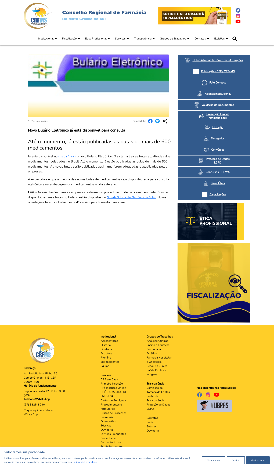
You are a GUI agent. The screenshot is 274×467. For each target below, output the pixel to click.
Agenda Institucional (218, 94)
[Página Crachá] (194, 15)
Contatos (200, 39)
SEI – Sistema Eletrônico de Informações (218, 60)
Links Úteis (218, 183)
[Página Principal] (43, 350)
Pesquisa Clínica (157, 366)
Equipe (105, 366)
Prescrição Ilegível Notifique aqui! (217, 116)
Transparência (143, 39)
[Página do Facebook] (242, 10)
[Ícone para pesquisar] (234, 39)
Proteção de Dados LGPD (218, 161)
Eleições (219, 39)
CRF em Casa (109, 379)
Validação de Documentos (217, 105)
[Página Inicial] (38, 15)
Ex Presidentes (110, 362)
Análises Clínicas (157, 341)
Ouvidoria (107, 430)
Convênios (217, 150)
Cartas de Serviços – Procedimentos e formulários (113, 405)
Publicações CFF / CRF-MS (218, 71)
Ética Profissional (96, 39)
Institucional (46, 39)
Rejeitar (236, 460)
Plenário (106, 358)
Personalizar (213, 460)
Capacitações (218, 194)
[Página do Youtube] (242, 21)
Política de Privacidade (85, 462)
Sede (150, 422)
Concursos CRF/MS (218, 172)
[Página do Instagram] (242, 16)
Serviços (120, 39)
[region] (137, 457)
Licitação (217, 127)
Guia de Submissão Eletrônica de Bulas (131, 197)
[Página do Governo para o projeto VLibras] (214, 405)
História (106, 345)
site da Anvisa (67, 156)
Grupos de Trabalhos (173, 39)
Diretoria (106, 349)
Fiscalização (69, 39)
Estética (152, 353)
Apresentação (109, 341)
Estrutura (106, 353)
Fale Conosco (217, 83)
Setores (152, 426)
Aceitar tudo (258, 460)
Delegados (218, 138)
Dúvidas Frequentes (113, 434)
